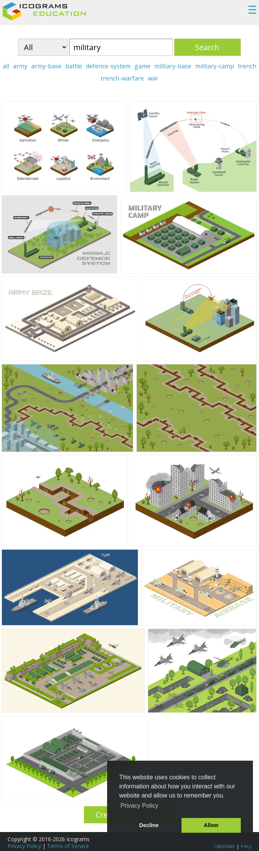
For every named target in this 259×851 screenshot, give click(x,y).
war (153, 78)
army (20, 66)
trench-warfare (122, 78)
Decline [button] (149, 825)
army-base (46, 66)
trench (247, 66)
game (142, 66)
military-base (172, 66)
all (6, 66)
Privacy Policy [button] (139, 805)
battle (73, 66)
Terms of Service (68, 845)
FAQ (246, 845)
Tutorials (224, 845)
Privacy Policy (24, 845)
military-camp (214, 66)
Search (207, 47)
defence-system (108, 66)
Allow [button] (211, 825)
